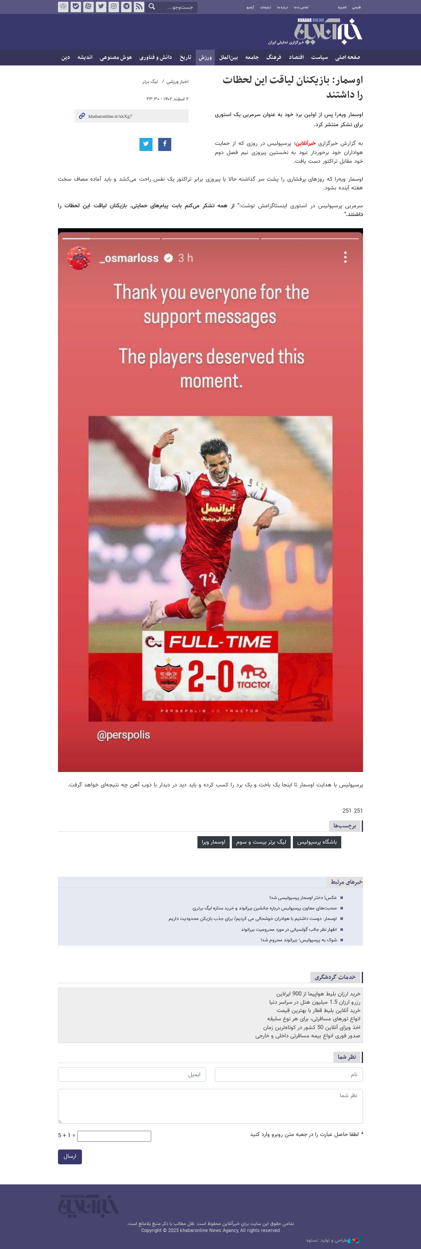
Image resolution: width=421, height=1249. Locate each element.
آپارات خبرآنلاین (88, 7)
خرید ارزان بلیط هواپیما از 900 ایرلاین (318, 994)
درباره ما (282, 7)
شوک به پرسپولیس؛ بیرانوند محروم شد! (299, 940)
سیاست (319, 57)
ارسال (70, 1156)
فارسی (356, 7)
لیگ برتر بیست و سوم (261, 842)
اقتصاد (296, 57)
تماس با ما (301, 7)
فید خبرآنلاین (139, 7)
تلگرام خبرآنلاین (126, 7)
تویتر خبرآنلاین (101, 7)
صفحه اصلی (347, 57)
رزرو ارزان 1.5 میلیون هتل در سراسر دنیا (314, 1002)
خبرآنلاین (315, 32)
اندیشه (85, 57)
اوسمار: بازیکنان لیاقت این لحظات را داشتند (293, 88)
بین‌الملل (228, 57)
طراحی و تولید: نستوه (334, 1240)
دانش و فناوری (155, 57)
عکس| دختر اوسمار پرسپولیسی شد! (303, 898)
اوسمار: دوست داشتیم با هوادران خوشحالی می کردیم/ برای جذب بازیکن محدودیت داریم (253, 919)
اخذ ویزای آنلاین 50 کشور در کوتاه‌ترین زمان (311, 1027)
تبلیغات (265, 7)
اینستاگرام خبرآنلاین (113, 7)
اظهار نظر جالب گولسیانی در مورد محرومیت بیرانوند (289, 929)
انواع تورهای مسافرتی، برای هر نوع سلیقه (313, 1019)
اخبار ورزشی (177, 82)
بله (75, 7)
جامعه (252, 57)
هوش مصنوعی (116, 57)
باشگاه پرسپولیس (317, 842)
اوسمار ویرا (213, 842)
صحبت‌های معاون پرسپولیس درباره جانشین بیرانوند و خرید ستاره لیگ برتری (265, 908)
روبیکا (63, 7)
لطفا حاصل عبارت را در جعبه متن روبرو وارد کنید (306, 1135)
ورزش (205, 57)
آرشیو (250, 7)
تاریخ (185, 57)
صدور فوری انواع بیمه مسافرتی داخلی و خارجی (307, 1036)
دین (65, 57)
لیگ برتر (150, 82)
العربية (342, 7)
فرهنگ (273, 57)
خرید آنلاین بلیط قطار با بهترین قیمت (318, 1010)
